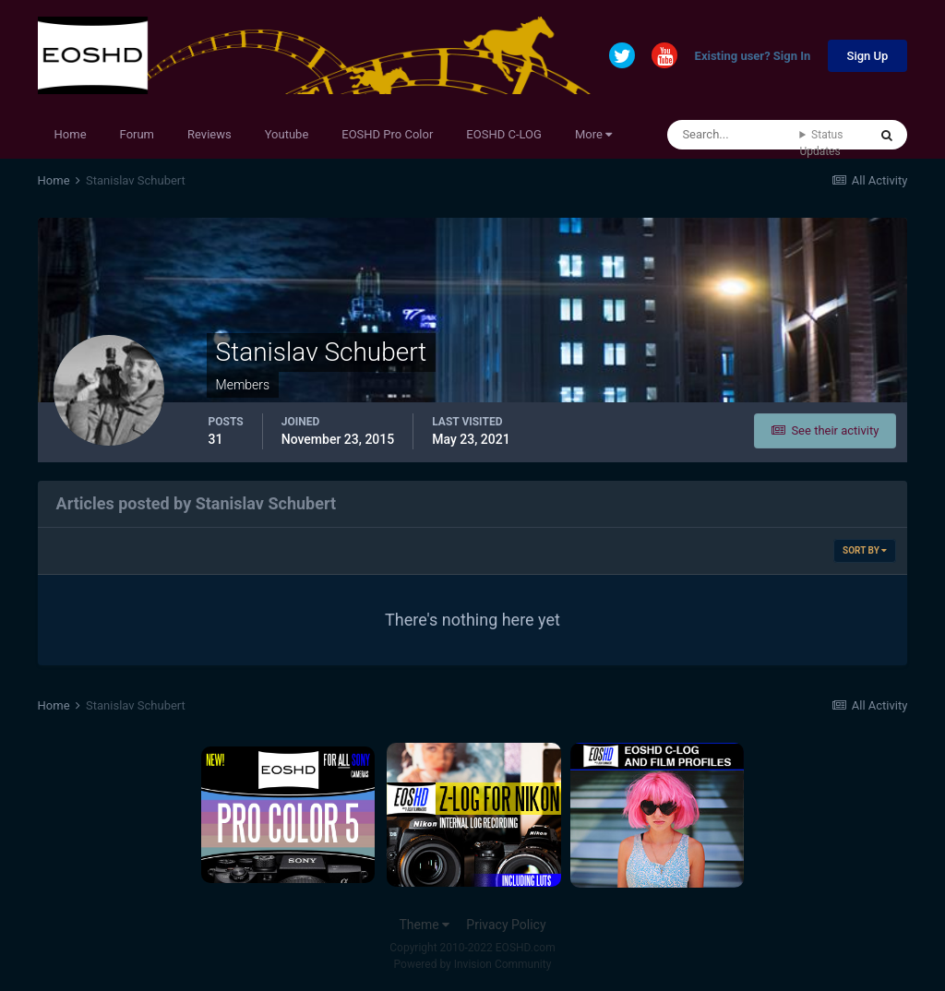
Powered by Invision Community (473, 964)
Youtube (287, 134)
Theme (424, 924)
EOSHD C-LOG (504, 134)
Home (70, 134)
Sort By (865, 550)
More (593, 134)
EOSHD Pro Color (387, 134)
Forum (137, 134)
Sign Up (868, 56)
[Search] (733, 134)
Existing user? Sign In (753, 57)
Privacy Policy (505, 924)
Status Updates (821, 143)
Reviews (209, 134)
